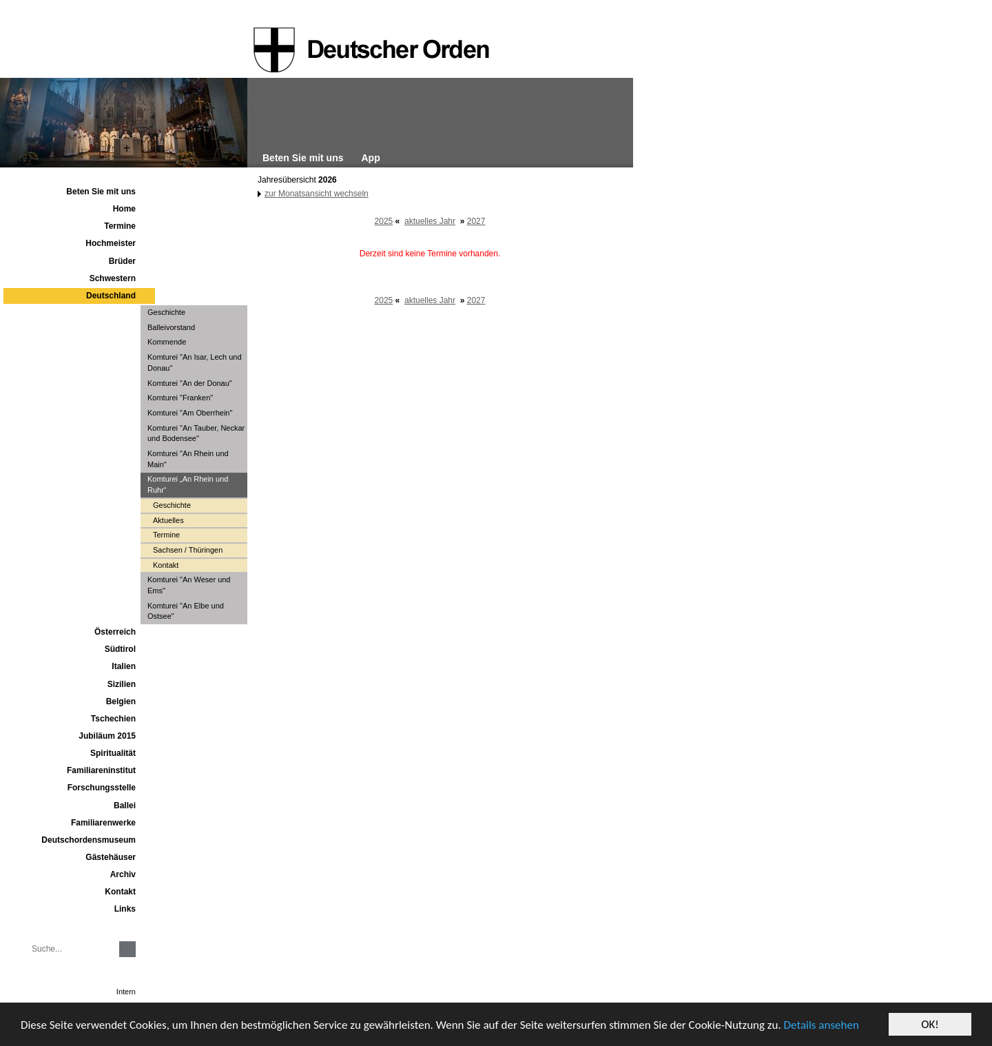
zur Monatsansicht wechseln (317, 193)
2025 (384, 221)
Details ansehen (821, 1025)
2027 (476, 221)
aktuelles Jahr (429, 221)
